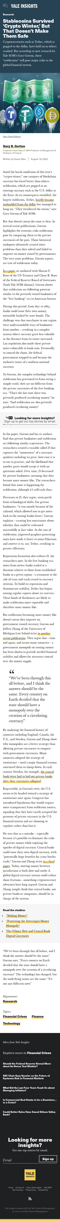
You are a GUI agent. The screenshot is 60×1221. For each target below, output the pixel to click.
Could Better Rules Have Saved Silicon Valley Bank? (29, 1113)
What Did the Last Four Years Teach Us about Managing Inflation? (29, 1089)
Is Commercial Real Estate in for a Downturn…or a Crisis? (30, 1101)
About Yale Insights (34, 1187)
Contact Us (20, 1187)
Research (8, 14)
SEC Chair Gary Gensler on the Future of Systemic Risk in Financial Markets (26, 1077)
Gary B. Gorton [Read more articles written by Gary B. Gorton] (14, 146)
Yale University (17, 1190)
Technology (11, 1023)
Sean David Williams (12, 136)
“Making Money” (17, 915)
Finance (38, 1016)
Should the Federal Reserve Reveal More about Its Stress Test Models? (27, 1065)
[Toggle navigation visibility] (5, 5)
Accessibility (43, 1190)
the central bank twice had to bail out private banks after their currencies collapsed (28, 776)
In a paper (9, 271)
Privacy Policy (31, 1190)
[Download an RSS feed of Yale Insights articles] (30, 1199)
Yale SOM (47, 1187)
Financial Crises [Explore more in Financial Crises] (39, 1053)
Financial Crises (15, 1016)
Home (11, 1187)
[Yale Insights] (24, 6)
